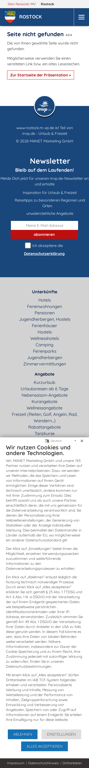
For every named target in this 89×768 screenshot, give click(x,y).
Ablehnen (22, 734)
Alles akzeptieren (44, 746)
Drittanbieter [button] (72, 763)
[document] (44, 586)
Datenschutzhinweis (43, 763)
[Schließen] (81, 440)
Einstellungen (61, 734)
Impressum (15, 763)
